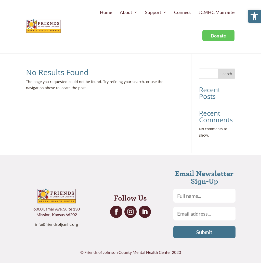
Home (106, 12)
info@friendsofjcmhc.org (56, 224)
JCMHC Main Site (216, 12)
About (126, 12)
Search (226, 73)
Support (153, 12)
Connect (182, 12)
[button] (254, 16)
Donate (218, 35)
